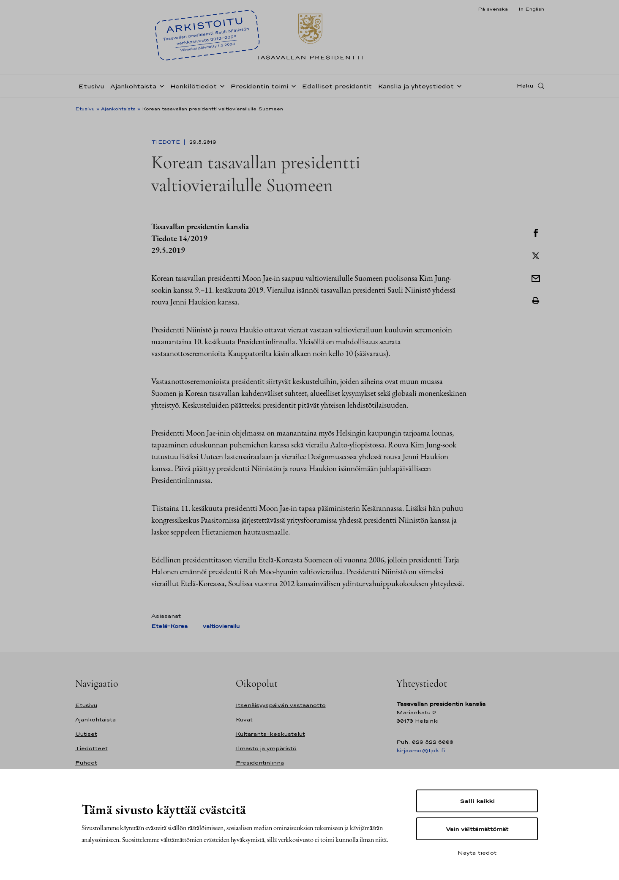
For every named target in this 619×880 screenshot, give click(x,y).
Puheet (86, 762)
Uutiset (86, 733)
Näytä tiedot (477, 852)
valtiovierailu (221, 626)
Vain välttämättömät (477, 829)
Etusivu (91, 86)
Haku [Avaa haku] (525, 86)
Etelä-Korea (169, 626)
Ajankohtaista (133, 86)
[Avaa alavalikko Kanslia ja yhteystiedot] (457, 85)
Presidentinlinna (260, 762)
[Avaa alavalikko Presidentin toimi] (292, 85)
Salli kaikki (477, 801)
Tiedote (166, 142)
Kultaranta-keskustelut (270, 733)
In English (531, 9)
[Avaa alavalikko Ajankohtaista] (160, 85)
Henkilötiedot (193, 86)
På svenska (493, 9)
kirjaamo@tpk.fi (420, 750)
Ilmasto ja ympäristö (266, 748)
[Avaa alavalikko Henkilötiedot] (220, 85)
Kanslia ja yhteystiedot (416, 86)
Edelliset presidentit (337, 86)
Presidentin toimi (259, 86)
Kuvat (244, 719)
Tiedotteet (91, 748)
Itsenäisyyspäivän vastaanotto (281, 705)
